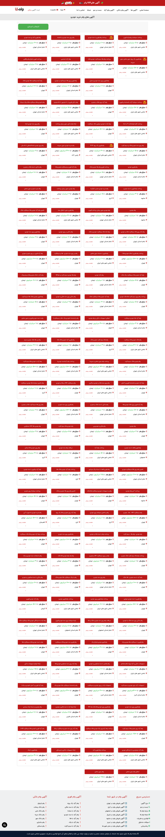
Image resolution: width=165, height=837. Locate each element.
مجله (89, 10)
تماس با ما (81, 10)
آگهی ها (134, 10)
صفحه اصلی (144, 10)
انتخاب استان (33, 26)
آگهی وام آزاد (109, 10)
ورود (62, 10)
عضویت (54, 10)
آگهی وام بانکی (122, 10)
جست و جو (97, 10)
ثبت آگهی (34, 10)
